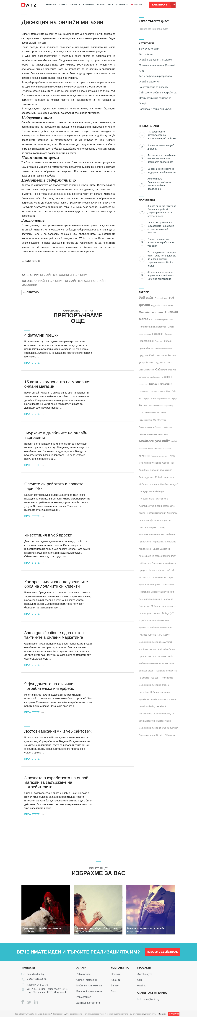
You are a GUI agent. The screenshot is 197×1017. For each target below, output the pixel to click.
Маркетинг (168, 334)
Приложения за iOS (147, 420)
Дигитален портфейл (149, 584)
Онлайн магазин (78, 281)
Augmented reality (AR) (164, 713)
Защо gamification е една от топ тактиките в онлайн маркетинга (54, 635)
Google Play (168, 463)
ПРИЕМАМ (174, 1014)
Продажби (143, 355)
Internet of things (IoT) (163, 613)
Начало (51, 4)
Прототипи (144, 592)
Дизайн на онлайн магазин (152, 699)
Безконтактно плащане (150, 599)
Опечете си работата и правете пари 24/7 (53, 486)
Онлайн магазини (160, 384)
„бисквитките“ (149, 1014)
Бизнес (143, 405)
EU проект (170, 735)
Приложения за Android (155, 413)
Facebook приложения (89, 991)
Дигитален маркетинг (161, 520)
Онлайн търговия (48, 281)
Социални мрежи (146, 370)
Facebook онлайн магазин (150, 449)
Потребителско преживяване (153, 498)
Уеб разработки (147, 721)
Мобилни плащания (160, 692)
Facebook (157, 334)
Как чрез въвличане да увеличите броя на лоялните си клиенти (56, 584)
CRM (153, 398)
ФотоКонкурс (144, 974)
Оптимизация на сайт (163, 320)
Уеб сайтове (146, 54)
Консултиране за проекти (153, 87)
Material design (156, 491)
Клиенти (88, 4)
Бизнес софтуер (157, 570)
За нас (100, 4)
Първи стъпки (167, 305)
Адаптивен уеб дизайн (150, 506)
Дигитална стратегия (88, 1002)
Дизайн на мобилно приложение (155, 627)
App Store (144, 470)
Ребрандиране (146, 477)
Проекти (75, 4)
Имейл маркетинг (148, 649)
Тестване (160, 670)
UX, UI (151, 577)
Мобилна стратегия (149, 484)
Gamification (168, 584)
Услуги (62, 4)
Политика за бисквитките (118, 1014)
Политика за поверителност (95, 1014)
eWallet (141, 985)
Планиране (152, 434)
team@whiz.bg (151, 999)
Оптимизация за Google (151, 735)
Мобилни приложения (89, 985)
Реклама (159, 341)
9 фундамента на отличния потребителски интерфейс (49, 686)
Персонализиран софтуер (152, 527)
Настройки (162, 1014)
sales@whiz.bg (35, 974)
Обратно (31, 292)
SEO (169, 363)
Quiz (140, 979)
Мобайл (174, 441)
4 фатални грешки (41, 335)
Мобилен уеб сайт (154, 441)
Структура (161, 420)
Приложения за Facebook (152, 326)
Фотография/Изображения (161, 348)
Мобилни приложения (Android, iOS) (157, 68)
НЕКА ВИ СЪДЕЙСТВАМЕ (163, 953)
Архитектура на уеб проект (150, 427)
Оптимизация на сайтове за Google (155, 101)
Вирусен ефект (146, 670)
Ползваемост (144, 391)
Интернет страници (158, 391)
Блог (111, 4)
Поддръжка (163, 434)
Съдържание (160, 363)
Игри (168, 391)
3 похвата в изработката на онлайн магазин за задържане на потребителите (57, 782)
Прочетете (34, 363)
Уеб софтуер (144, 398)
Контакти (122, 4)
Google (166, 376)
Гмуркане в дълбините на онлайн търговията (55, 435)
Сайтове (161, 369)
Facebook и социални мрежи (155, 109)
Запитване (163, 4)
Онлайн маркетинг (149, 81)
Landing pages (155, 377)
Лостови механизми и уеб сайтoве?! (58, 731)
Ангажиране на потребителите (154, 556)
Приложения (146, 341)
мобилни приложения (161, 470)
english (136, 4)
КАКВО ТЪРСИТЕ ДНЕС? (154, 21)
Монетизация (159, 656)
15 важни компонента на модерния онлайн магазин (57, 384)
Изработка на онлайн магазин (154, 620)
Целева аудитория (164, 577)
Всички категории (149, 48)
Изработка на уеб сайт (162, 592)
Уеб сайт (146, 298)
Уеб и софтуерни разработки (155, 76)
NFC (160, 635)
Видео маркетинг (161, 549)
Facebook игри (161, 298)
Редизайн (155, 305)
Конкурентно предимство (151, 534)
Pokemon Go (168, 663)
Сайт (174, 391)
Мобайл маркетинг (164, 477)
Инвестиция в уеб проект (48, 535)
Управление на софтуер (167, 398)
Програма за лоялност (159, 456)
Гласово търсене (147, 635)
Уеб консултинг (170, 728)
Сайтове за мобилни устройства (157, 92)
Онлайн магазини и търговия (64, 275)
